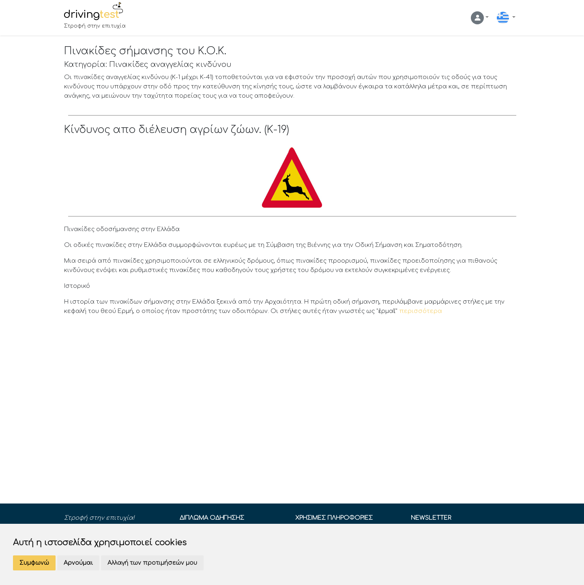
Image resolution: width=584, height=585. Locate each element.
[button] (480, 18)
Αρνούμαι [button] (78, 563)
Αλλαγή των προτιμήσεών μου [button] (152, 563)
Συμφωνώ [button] (34, 563)
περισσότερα (420, 311)
